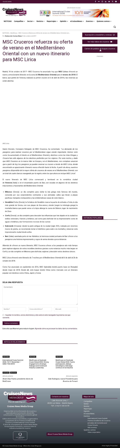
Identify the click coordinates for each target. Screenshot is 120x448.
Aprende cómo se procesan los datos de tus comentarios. (56, 329)
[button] (114, 27)
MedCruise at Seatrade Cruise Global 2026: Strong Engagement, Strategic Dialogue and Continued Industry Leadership (39, 364)
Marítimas (13, 33)
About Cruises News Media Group (60, 434)
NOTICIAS (6, 33)
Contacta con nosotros (60, 397)
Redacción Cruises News (13, 36)
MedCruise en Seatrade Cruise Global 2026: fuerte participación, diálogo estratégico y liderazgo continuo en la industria (65, 364)
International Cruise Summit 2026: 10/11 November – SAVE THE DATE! (13, 362)
